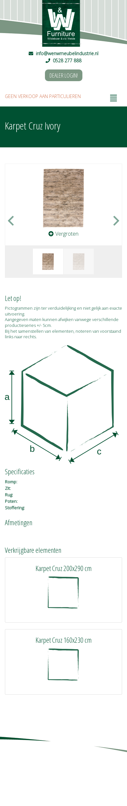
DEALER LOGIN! (63, 75)
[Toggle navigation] (113, 96)
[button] (14, 221)
